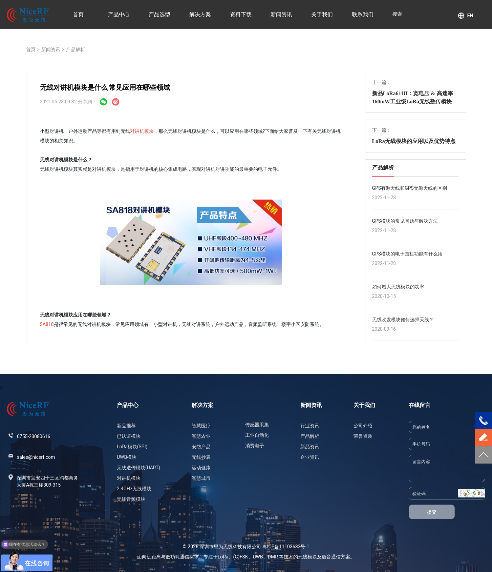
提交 (431, 512)
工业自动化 (257, 435)
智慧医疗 (201, 425)
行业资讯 (309, 425)
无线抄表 (201, 457)
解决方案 (200, 14)
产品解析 (75, 49)
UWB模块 (126, 457)
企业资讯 (309, 457)
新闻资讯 (281, 14)
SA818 (47, 324)
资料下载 (241, 14)
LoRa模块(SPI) (132, 446)
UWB (258, 556)
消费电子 (254, 445)
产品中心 (119, 14)
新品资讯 (309, 446)
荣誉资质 (363, 436)
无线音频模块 (131, 499)
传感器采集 (257, 424)
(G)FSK (240, 556)
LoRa (223, 556)
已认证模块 (129, 436)
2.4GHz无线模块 (134, 488)
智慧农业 (201, 436)
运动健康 (201, 467)
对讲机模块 (142, 131)
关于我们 (322, 14)
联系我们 (362, 14)
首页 (78, 14)
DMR (273, 556)
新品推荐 (126, 425)
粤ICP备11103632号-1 (285, 546)
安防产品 (201, 446)
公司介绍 (363, 425)
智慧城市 (201, 478)
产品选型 (159, 14)
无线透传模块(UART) (138, 467)
